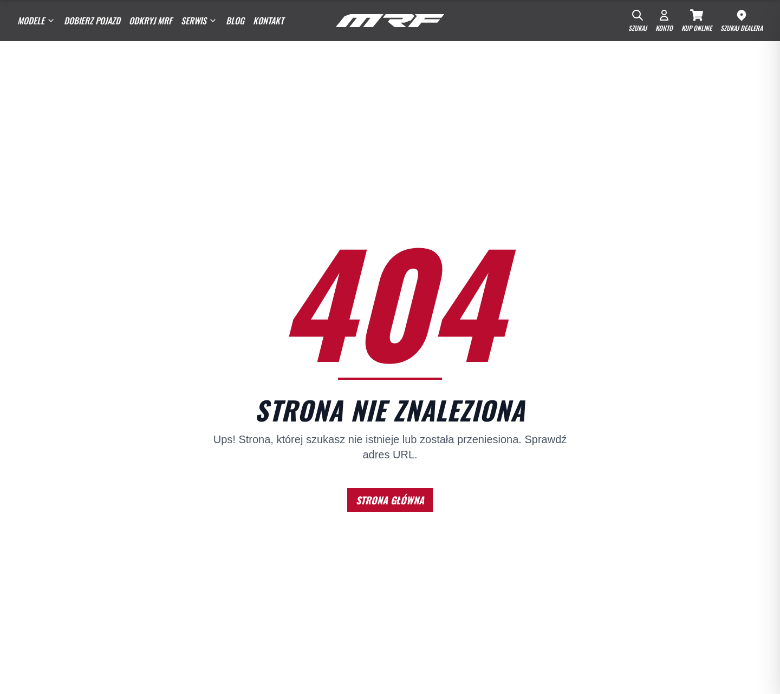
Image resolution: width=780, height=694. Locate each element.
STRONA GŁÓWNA (390, 500)
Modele (36, 20)
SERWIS (199, 20)
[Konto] (664, 21)
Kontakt (268, 20)
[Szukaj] (637, 21)
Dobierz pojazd (92, 20)
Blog (235, 20)
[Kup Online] (696, 21)
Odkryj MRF (150, 20)
